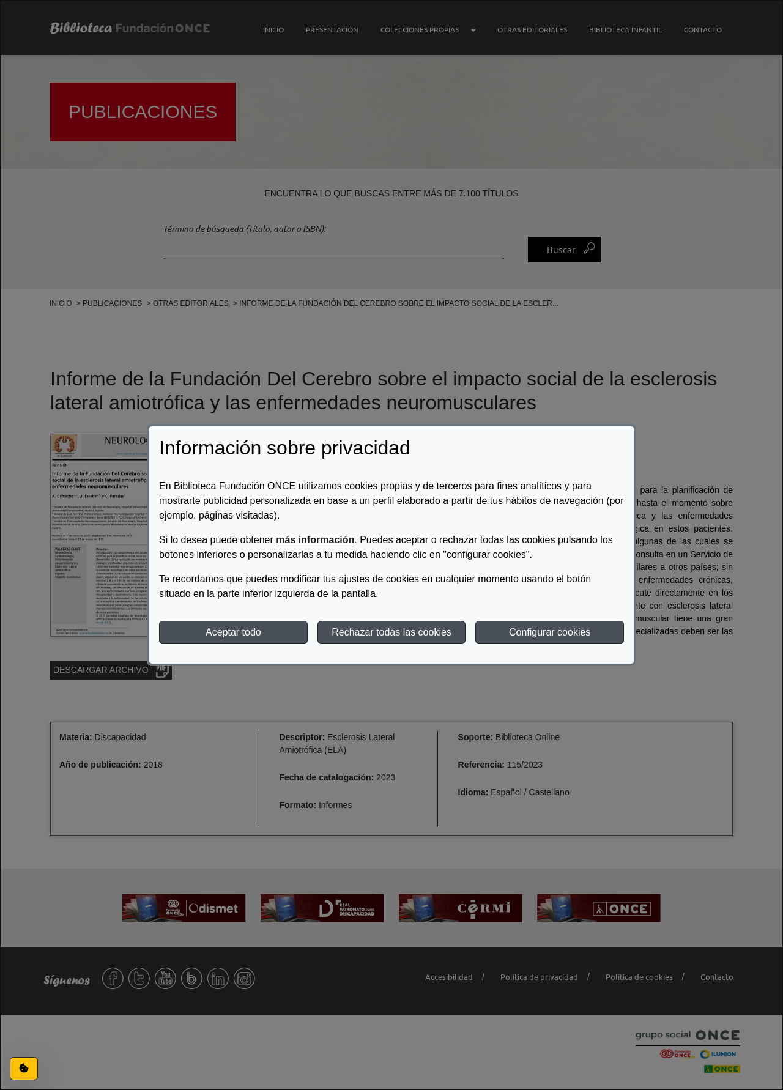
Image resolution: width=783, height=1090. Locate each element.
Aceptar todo (233, 632)
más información (315, 540)
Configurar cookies (549, 632)
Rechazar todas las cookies (391, 632)
